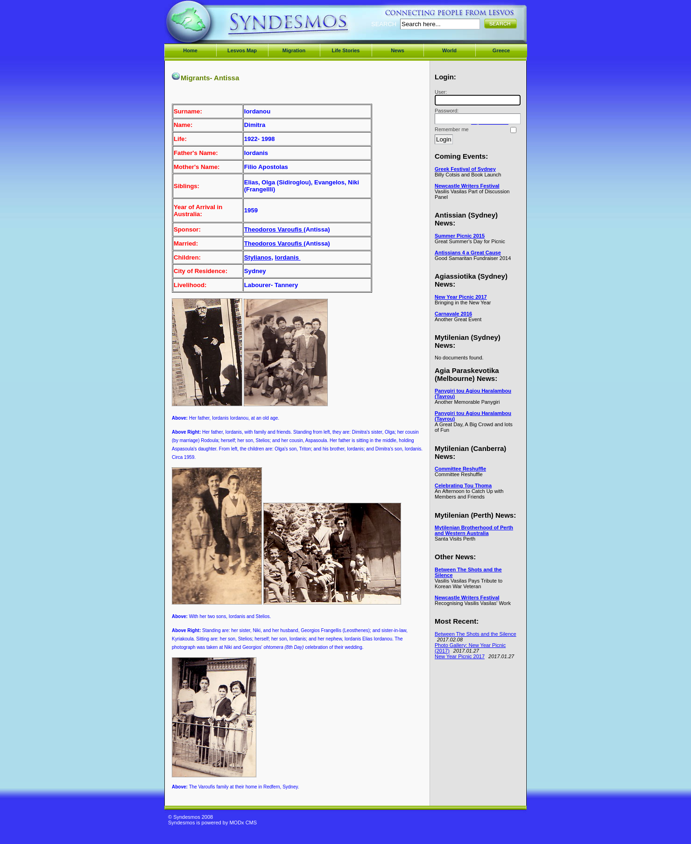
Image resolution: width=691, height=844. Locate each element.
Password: (476, 116)
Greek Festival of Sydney (465, 169)
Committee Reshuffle (460, 468)
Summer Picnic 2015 (460, 236)
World (449, 50)
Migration (294, 50)
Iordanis (288, 257)
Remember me (452, 129)
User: (476, 97)
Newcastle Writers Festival (467, 186)
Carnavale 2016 (453, 313)
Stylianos (258, 257)
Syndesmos (224, 27)
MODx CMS (243, 822)
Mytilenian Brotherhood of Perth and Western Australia (474, 530)
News (397, 50)
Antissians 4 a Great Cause (468, 252)
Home (190, 50)
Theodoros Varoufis (274, 229)
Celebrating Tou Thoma (463, 485)
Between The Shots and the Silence (475, 634)
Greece (501, 50)
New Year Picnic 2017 (461, 297)
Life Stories (346, 50)
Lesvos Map (242, 50)
